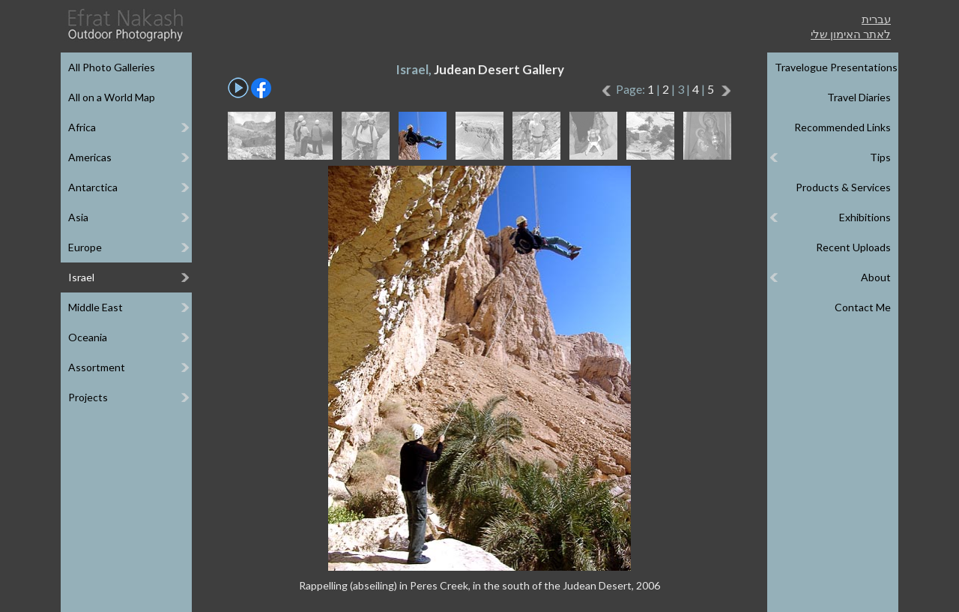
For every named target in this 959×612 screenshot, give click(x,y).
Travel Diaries (859, 97)
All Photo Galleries (111, 67)
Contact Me (863, 307)
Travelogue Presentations (836, 67)
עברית (876, 19)
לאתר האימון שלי (851, 33)
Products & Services (843, 187)
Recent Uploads (853, 247)
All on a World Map (111, 97)
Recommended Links (842, 127)
